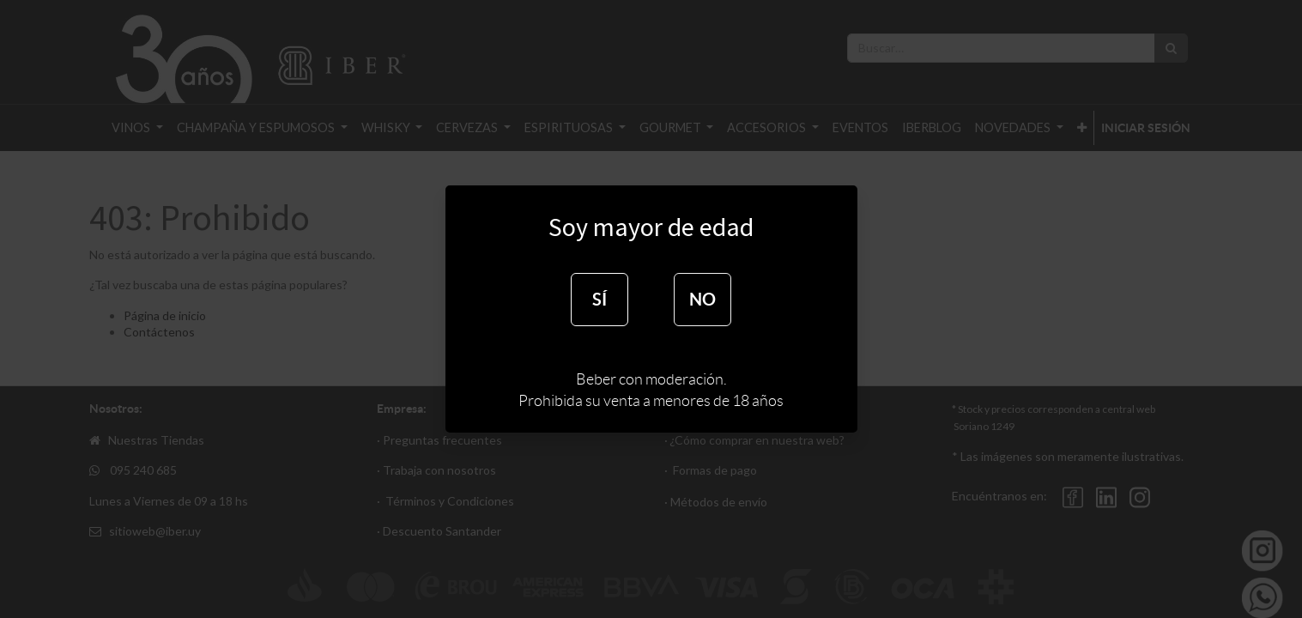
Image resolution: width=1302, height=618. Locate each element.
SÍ (599, 299)
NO (702, 299)
